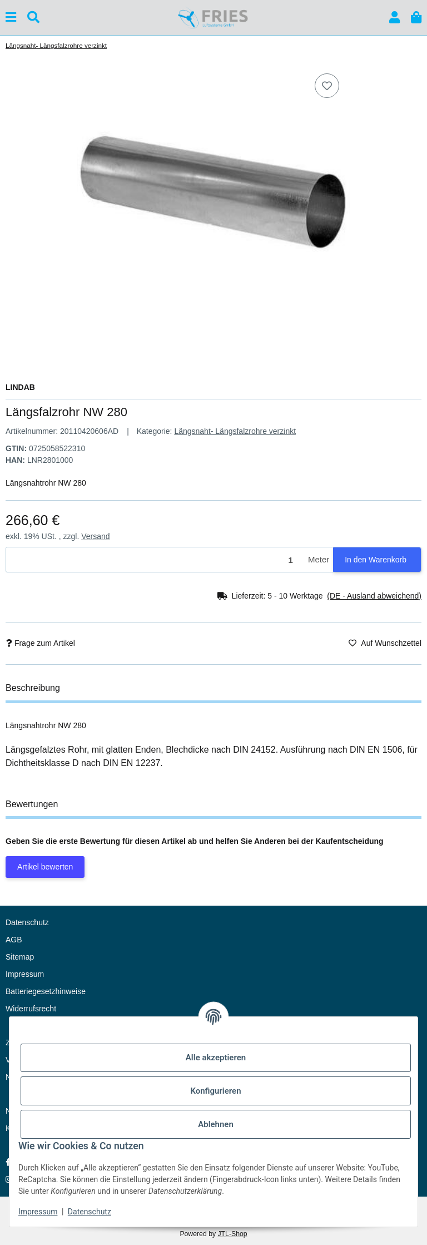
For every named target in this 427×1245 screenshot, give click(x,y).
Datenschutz (89, 1211)
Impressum (37, 1211)
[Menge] (155, 559)
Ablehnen (216, 1124)
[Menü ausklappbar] (11, 17)
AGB (14, 939)
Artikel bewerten (45, 866)
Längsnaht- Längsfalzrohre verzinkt (235, 431)
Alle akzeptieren (216, 1058)
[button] (394, 17)
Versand (95, 536)
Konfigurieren (215, 1091)
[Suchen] (33, 17)
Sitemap (20, 956)
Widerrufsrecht (31, 1008)
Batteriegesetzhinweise (46, 991)
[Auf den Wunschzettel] (327, 85)
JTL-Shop (232, 1234)
